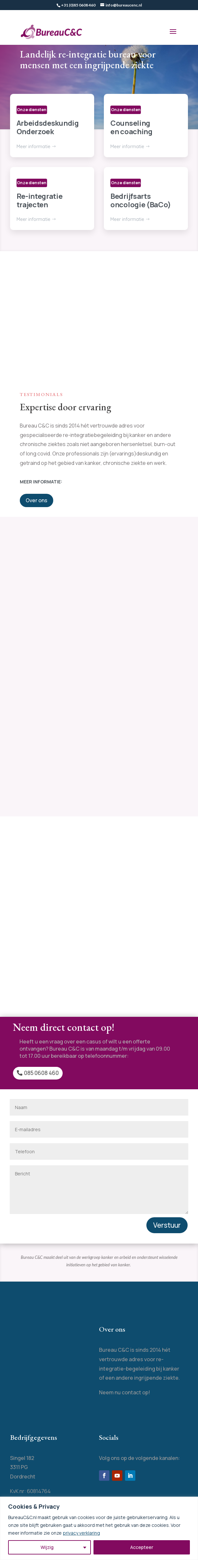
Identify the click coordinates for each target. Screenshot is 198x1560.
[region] (99, 1528)
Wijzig (47, 1547)
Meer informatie (33, 146)
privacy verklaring (81, 1533)
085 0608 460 (41, 1073)
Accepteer (141, 1547)
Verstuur (167, 1225)
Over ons (36, 500)
